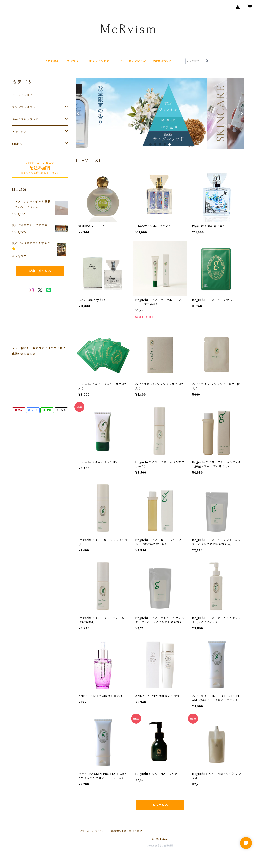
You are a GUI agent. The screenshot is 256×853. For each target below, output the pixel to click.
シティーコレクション (131, 61)
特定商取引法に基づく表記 (126, 831)
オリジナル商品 (99, 61)
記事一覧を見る (40, 271)
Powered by (160, 845)
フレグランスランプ (25, 107)
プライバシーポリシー (92, 831)
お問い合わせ (162, 61)
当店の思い (52, 61)
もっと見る (160, 805)
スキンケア (19, 131)
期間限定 (18, 144)
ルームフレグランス (25, 119)
